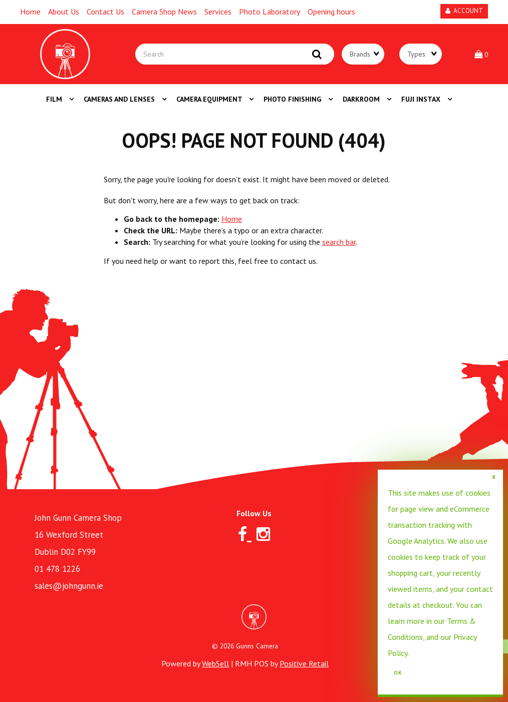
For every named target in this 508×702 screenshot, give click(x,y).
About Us (63, 12)
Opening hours (331, 12)
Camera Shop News (164, 12)
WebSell (215, 663)
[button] (481, 54)
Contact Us (105, 12)
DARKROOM (362, 99)
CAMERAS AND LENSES (120, 99)
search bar (339, 242)
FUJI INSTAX (421, 99)
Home (30, 12)
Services (217, 12)
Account (464, 11)
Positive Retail (304, 663)
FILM (55, 99)
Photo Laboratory (269, 12)
